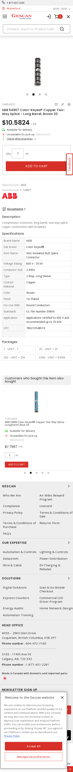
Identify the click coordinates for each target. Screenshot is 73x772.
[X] (62, 697)
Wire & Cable (12, 565)
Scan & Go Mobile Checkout (52, 589)
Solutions (36, 578)
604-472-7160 (36, 643)
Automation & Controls (19, 552)
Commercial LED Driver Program (51, 599)
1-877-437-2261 (16, 2)
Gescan (36, 486)
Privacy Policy (13, 512)
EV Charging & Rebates (50, 567)
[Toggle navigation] (5, 16)
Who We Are (12, 495)
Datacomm (10, 558)
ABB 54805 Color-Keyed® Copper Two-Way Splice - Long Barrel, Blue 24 (35, 423)
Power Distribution (54, 558)
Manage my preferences (33, 757)
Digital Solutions (15, 587)
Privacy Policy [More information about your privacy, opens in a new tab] (12, 736)
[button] (27, 94)
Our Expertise (36, 542)
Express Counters (16, 598)
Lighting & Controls (54, 552)
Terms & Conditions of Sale (56, 514)
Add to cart (36, 166)
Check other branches (20, 138)
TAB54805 (11, 418)
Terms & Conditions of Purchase (19, 525)
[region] (33, 730)
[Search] (36, 28)
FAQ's (7, 533)
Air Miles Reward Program (52, 497)
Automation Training (18, 615)
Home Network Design (56, 608)
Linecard (46, 506)
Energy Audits (13, 608)
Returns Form (50, 523)
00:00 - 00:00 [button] (60, 8)
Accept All (33, 746)
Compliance (11, 506)
